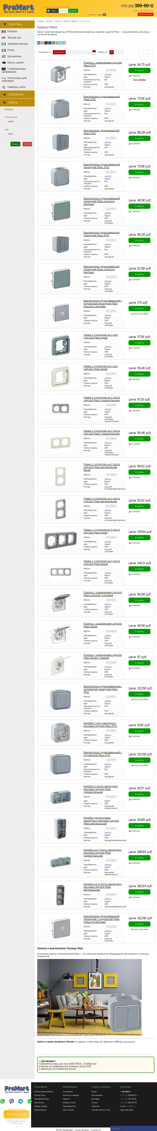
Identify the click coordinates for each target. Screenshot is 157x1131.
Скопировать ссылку (16, 1114)
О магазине (67, 1092)
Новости (66, 1099)
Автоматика (39, 1103)
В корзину (139, 70)
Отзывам (87, 52)
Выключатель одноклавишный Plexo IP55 (102, 98)
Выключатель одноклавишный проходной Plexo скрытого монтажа (102, 201)
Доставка (95, 1099)
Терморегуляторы (41, 1099)
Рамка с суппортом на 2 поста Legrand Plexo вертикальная (102, 500)
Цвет (6, 130)
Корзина (92, 15)
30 (112, 52)
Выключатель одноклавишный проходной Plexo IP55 (102, 166)
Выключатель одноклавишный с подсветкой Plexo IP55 (103, 754)
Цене (69, 52)
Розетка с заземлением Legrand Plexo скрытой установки (103, 594)
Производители (69, 1106)
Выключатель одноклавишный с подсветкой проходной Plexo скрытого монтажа (103, 303)
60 (116, 52)
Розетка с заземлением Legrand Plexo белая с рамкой (103, 656)
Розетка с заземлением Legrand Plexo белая (103, 625)
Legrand (11, 121)
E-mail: (127, 1106)
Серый (10, 134)
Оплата (95, 1103)
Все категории (63, 7)
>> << (125, 1092)
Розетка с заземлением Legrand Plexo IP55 (103, 64)
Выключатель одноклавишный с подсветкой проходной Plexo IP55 (103, 689)
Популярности (59, 52)
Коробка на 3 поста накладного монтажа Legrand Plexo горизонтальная (103, 852)
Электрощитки (40, 1110)
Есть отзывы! (139, 79)
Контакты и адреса (71, 1095)
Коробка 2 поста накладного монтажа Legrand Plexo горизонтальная (101, 789)
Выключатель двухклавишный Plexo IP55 (101, 132)
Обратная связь (145, 14)
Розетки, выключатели (43, 1092)
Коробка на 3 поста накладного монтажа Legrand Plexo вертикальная (103, 887)
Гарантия (95, 1106)
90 (121, 52)
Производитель (11, 117)
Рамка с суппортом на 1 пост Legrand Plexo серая (101, 336)
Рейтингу (77, 52)
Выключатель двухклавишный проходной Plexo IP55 (101, 234)
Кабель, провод (40, 1106)
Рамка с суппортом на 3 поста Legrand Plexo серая (102, 531)
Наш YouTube (68, 1110)
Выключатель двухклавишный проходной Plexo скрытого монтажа (101, 269)
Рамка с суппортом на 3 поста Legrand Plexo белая (102, 562)
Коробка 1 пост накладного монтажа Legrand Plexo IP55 (100, 724)
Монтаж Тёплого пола (101, 1110)
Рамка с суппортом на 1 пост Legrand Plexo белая (101, 367)
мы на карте (143, 10)
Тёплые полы (39, 1095)
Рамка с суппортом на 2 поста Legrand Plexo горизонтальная (102, 399)
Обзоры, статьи (69, 1103)
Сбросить (27, 144)
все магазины (127, 1041)
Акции (94, 1092)
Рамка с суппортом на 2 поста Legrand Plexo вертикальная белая (102, 467)
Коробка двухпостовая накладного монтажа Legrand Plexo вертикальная (101, 820)
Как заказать (97, 1095)
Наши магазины (50, 7)
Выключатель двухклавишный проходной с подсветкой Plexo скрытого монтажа (102, 919)
